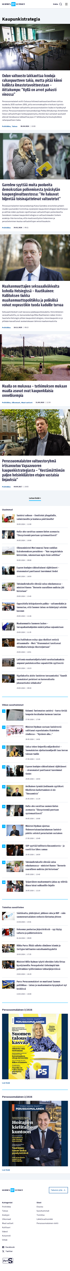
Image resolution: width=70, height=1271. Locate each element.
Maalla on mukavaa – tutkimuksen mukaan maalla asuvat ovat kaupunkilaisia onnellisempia (34, 391)
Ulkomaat (16, 402)
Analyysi (5, 1215)
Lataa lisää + (35, 498)
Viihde (4, 1239)
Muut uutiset (27, 402)
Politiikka (6, 126)
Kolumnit (6, 1235)
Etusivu (40, 1206)
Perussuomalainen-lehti (47, 1223)
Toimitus (41, 1215)
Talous (14, 126)
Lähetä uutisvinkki (45, 1219)
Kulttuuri (6, 1227)
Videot (5, 1231)
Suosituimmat (43, 1210)
